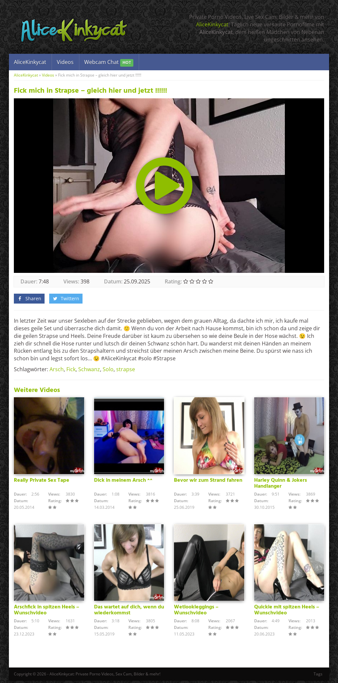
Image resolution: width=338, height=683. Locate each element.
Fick (71, 369)
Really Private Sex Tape (41, 481)
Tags (318, 676)
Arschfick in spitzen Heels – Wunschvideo (46, 612)
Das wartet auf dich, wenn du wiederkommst (129, 612)
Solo (108, 369)
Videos (65, 62)
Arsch (57, 369)
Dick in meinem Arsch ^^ (123, 481)
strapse (125, 369)
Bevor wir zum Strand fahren (208, 481)
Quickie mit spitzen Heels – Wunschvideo (286, 612)
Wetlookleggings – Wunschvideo (196, 612)
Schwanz (89, 369)
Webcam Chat (108, 62)
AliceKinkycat (212, 24)
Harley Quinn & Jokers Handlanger (280, 484)
